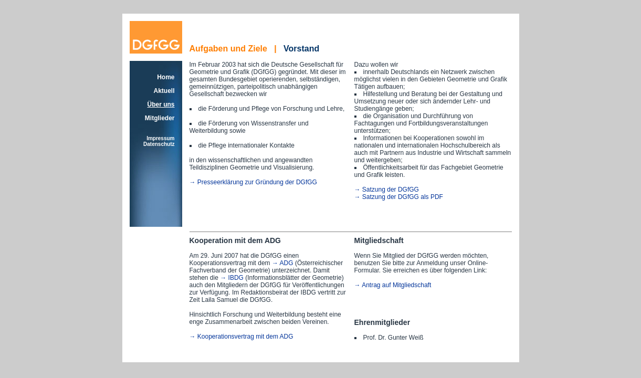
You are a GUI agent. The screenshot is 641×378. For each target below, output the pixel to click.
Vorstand (301, 48)
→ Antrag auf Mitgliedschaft (393, 285)
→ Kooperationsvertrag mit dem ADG (241, 336)
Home (165, 77)
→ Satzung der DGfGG (386, 189)
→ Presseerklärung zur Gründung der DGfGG (253, 182)
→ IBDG (232, 277)
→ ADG (282, 263)
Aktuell (163, 90)
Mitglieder (160, 118)
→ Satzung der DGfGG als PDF (398, 197)
